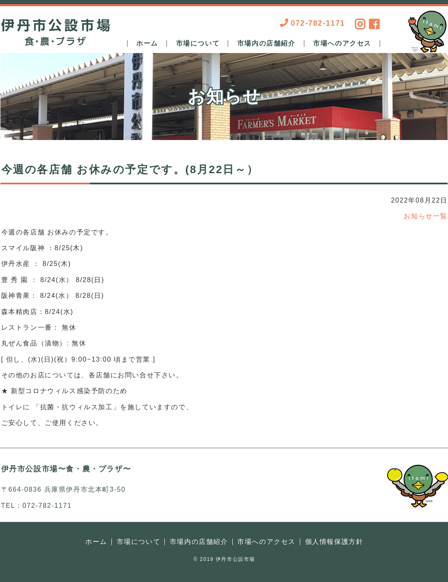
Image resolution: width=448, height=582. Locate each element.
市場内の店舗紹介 (266, 43)
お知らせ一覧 (426, 216)
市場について (198, 43)
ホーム (147, 43)
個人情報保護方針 (334, 541)
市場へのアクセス (342, 43)
